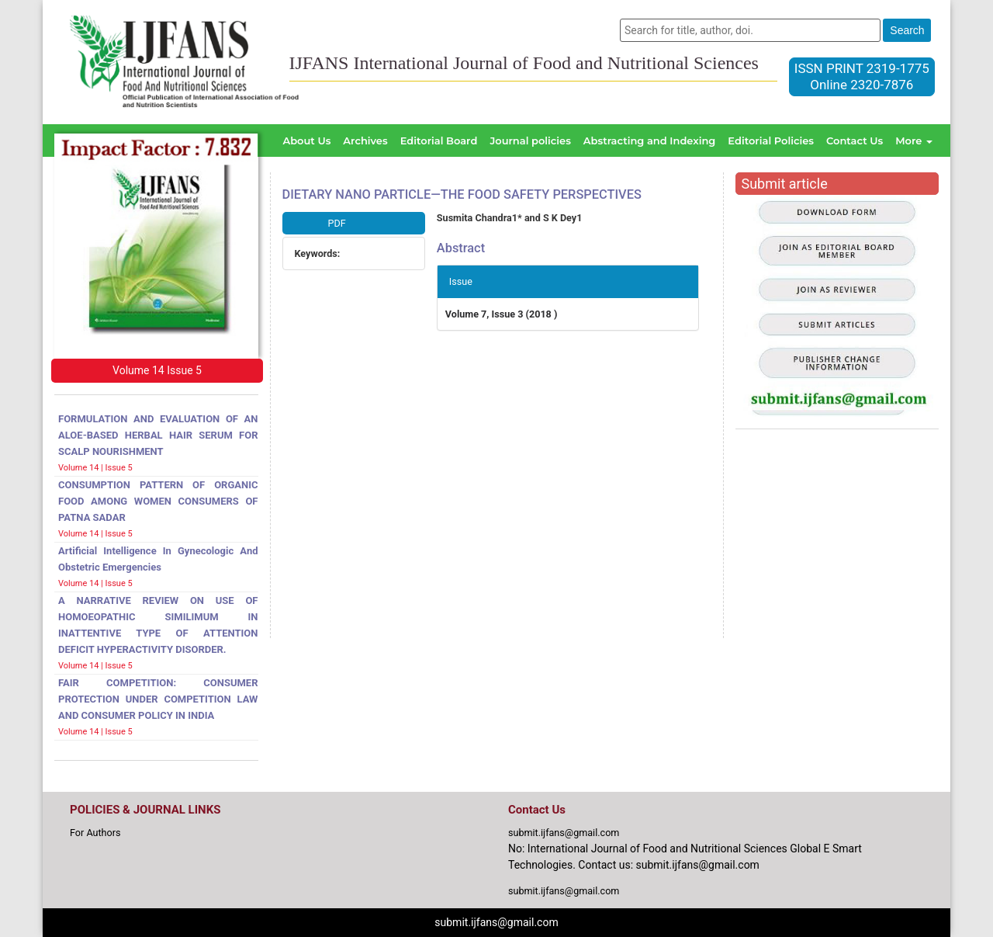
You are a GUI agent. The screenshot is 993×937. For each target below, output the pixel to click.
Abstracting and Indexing (649, 140)
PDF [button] (337, 223)
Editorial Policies (771, 140)
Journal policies (530, 140)
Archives (365, 140)
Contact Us (854, 140)
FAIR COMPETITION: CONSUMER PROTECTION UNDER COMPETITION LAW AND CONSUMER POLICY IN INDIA (158, 699)
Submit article (785, 183)
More (913, 140)
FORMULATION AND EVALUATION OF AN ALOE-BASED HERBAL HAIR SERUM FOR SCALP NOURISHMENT (158, 435)
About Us (306, 140)
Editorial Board (439, 140)
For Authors (95, 832)
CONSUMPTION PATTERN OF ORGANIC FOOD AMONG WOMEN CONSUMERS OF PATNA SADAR (158, 501)
